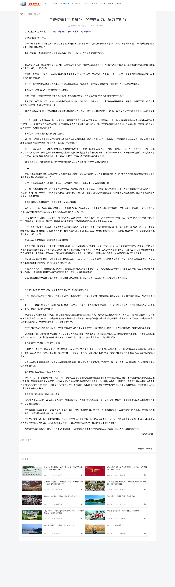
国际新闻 (37, 14)
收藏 (149, 448)
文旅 (86, 3)
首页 (46, 3)
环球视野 (65, 3)
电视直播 (54, 3)
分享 (141, 448)
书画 (94, 3)
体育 (102, 3)
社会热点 (76, 3)
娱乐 (119, 3)
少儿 (110, 3)
